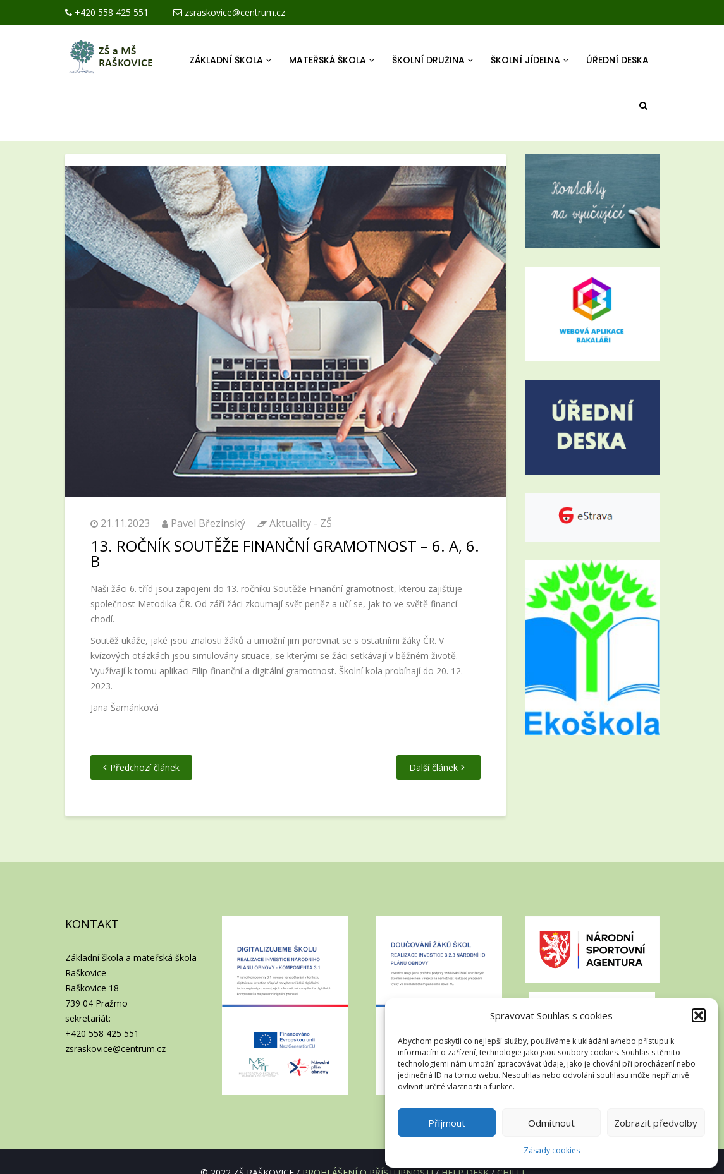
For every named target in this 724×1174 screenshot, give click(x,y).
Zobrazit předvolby (655, 1123)
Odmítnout (551, 1123)
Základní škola (230, 60)
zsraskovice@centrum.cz (229, 12)
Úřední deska (617, 60)
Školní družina (432, 60)
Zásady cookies (552, 1150)
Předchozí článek (145, 767)
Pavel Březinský (208, 523)
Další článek (433, 767)
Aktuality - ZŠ (300, 523)
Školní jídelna (529, 60)
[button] (698, 1015)
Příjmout (446, 1123)
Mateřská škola (331, 60)
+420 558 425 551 (107, 12)
